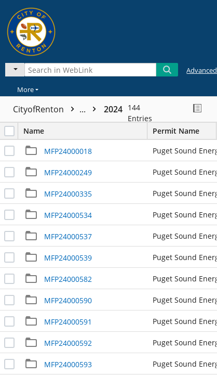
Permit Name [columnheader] (184, 131)
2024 (113, 109)
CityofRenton (57, 109)
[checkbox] (9, 131)
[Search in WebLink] (90, 69)
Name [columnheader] (85, 131)
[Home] (44, 30)
